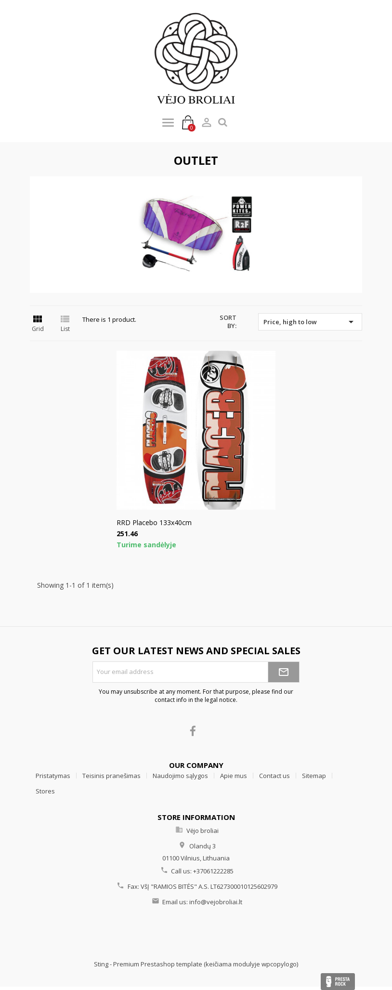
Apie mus (233, 775)
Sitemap (314, 775)
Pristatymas (53, 775)
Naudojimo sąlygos (180, 775)
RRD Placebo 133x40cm (154, 522)
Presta (338, 981)
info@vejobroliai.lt (215, 902)
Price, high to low (310, 322)
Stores (45, 791)
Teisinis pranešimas (111, 775)
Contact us (274, 775)
